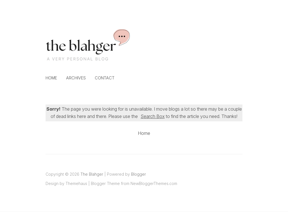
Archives (76, 77)
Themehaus (76, 183)
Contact (104, 77)
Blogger (138, 174)
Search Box (153, 116)
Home (51, 77)
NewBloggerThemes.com (153, 183)
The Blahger (91, 174)
